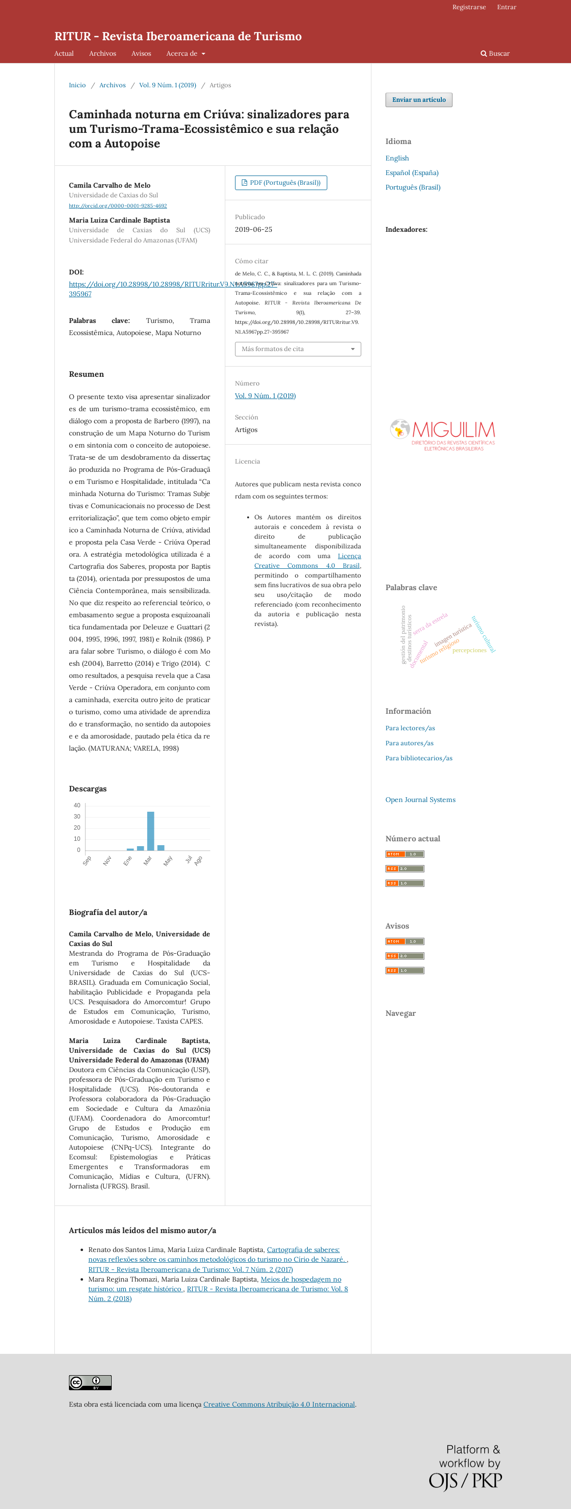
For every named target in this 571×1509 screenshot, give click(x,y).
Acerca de (183, 53)
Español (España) (412, 172)
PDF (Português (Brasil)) (284, 182)
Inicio (77, 85)
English (397, 158)
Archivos (102, 53)
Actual (64, 53)
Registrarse (469, 7)
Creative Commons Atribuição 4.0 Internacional (279, 1404)
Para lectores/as (410, 728)
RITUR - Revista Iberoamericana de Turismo (178, 36)
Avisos (141, 53)
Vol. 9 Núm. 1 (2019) (167, 85)
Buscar (495, 53)
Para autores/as (410, 743)
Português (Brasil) (413, 187)
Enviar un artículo (419, 100)
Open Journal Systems (420, 799)
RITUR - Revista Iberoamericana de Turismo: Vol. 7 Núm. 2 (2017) (190, 1269)
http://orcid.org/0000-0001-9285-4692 (118, 205)
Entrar (507, 7)
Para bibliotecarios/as (419, 758)
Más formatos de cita (273, 349)
